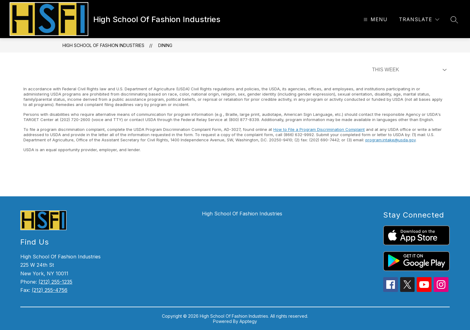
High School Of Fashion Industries (103, 45)
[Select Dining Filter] (408, 70)
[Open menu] (375, 19)
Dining (165, 45)
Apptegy (248, 321)
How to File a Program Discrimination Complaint (319, 129)
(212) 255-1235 (55, 282)
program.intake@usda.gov (390, 139)
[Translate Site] (419, 19)
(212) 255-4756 (49, 290)
